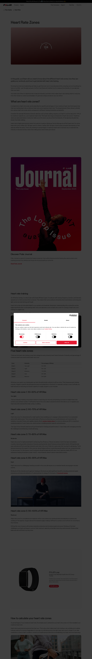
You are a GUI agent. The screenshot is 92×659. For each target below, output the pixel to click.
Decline (25, 342)
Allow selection (46, 342)
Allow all (66, 342)
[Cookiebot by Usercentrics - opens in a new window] (70, 316)
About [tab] (67, 320)
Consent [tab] (24, 320)
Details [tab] (46, 320)
